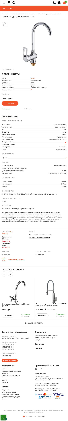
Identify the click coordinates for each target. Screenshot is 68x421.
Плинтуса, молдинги (9, 392)
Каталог (5, 387)
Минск (7, 233)
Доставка (39, 344)
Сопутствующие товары (10, 394)
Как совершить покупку (10, 378)
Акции (4, 369)
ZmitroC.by (40, 416)
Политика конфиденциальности (46, 335)
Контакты (5, 382)
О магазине (40, 332)
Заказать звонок (9, 361)
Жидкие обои (6, 390)
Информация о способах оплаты (40, 235)
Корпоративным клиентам (11, 371)
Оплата (4, 380)
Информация (8, 366)
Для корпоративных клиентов (39, 237)
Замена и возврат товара (11, 376)
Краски (4, 399)
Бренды (37, 340)
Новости (5, 373)
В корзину (8, 316)
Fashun (33, 78)
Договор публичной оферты (45, 337)
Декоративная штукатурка (11, 397)
